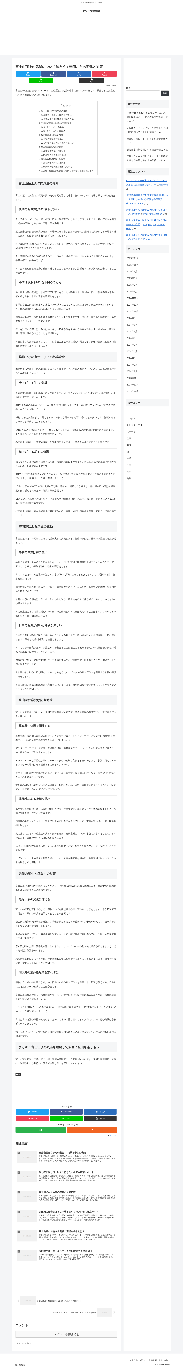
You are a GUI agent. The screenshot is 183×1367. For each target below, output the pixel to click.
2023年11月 (133, 384)
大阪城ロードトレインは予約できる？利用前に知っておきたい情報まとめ (147, 130)
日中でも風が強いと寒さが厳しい (58, 137)
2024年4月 (132, 351)
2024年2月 (132, 365)
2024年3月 (132, 358)
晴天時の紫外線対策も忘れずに (57, 162)
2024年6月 (132, 338)
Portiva (146, 239)
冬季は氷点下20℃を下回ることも (58, 113)
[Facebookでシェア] (41, 74)
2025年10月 (133, 265)
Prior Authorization (152, 214)
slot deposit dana (134, 203)
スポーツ (131, 431)
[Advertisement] (91, 37)
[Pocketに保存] (75, 74)
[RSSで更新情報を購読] (92, 1125)
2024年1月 (132, 371)
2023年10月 (133, 391)
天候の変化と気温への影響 (53, 154)
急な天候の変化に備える (54, 158)
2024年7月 (132, 331)
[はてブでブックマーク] (58, 74)
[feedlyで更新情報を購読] (41, 1125)
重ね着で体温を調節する (54, 145)
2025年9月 (132, 271)
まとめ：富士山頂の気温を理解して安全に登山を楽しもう (67, 166)
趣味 (129, 478)
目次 (62, 98)
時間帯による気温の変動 (52, 129)
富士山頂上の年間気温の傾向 (54, 104)
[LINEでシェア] (92, 74)
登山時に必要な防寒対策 (52, 141)
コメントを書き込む (66, 1333)
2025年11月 (133, 258)
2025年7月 (132, 285)
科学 (129, 471)
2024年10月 (133, 311)
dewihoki (163, 184)
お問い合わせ (163, 1359)
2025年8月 (132, 278)
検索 (128, 88)
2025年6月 (132, 291)
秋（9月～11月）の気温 (54, 125)
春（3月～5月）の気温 (53, 121)
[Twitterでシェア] (24, 74)
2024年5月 (132, 345)
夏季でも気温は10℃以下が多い (57, 108)
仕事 (129, 438)
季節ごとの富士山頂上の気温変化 (56, 117)
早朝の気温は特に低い (53, 133)
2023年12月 (133, 378)
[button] (109, 74)
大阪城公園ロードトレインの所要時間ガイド (147, 141)
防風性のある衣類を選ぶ (54, 150)
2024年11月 (133, 305)
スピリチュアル (135, 425)
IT (128, 412)
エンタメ (131, 418)
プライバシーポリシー (135, 1359)
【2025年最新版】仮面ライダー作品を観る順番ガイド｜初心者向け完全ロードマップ (147, 117)
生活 (129, 458)
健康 (129, 445)
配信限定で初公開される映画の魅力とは (147, 149)
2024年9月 (132, 318)
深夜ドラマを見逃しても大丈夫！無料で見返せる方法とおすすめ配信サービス (147, 158)
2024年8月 (132, 325)
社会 (129, 465)
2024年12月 (133, 298)
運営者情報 (151, 1359)
